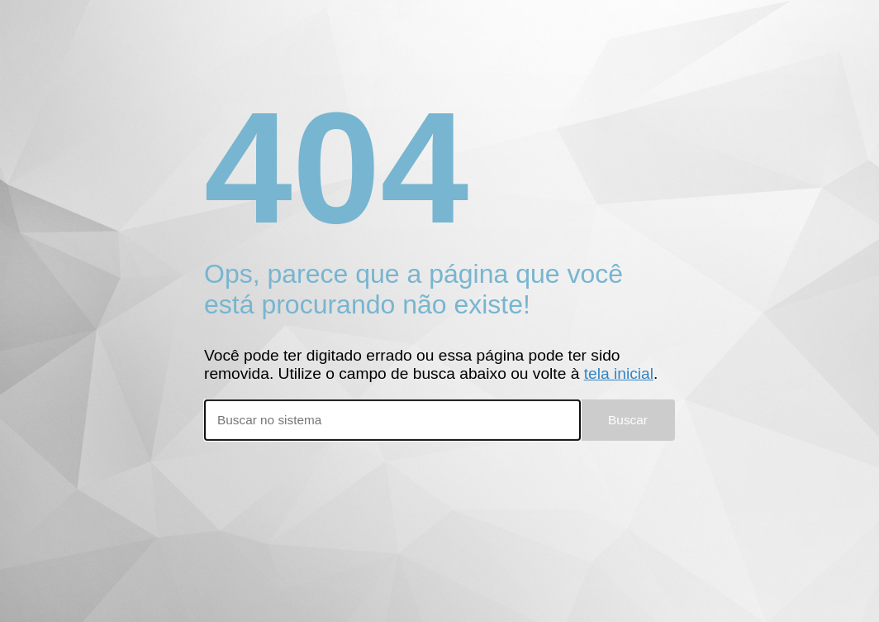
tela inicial (618, 373)
